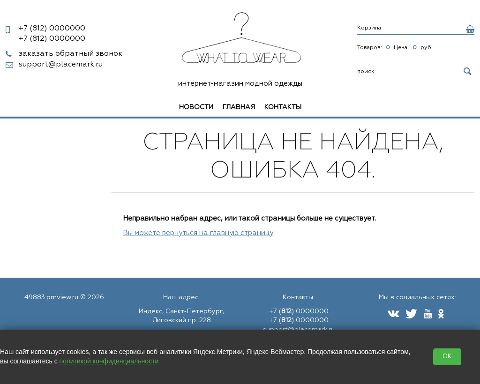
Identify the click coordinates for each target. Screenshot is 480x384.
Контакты (282, 107)
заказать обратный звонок (70, 54)
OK (447, 357)
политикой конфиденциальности (109, 361)
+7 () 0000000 (299, 311)
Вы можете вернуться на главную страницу (198, 232)
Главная (239, 107)
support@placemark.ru (61, 64)
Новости (196, 107)
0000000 (52, 28)
